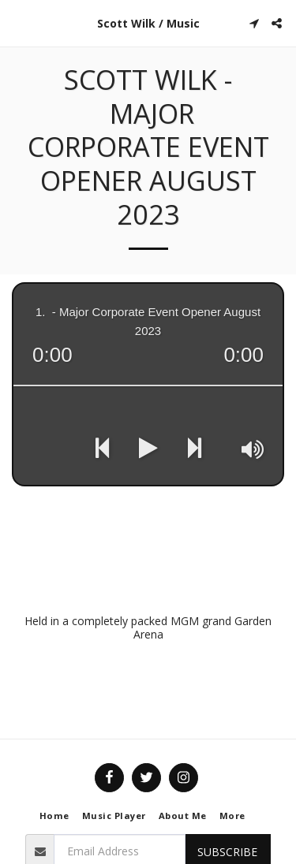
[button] (17, 22)
